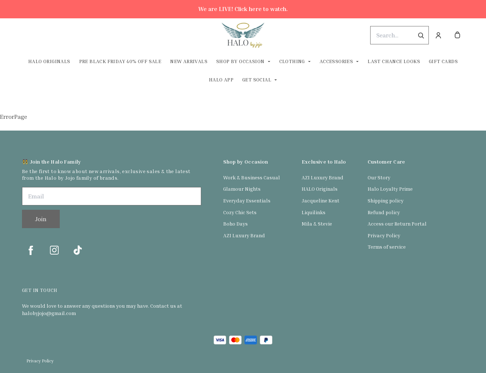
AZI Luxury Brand (244, 235)
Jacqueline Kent (320, 200)
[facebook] (31, 250)
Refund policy (384, 212)
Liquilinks (313, 212)
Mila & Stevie (317, 223)
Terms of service (387, 247)
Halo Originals (49, 61)
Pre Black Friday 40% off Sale (120, 61)
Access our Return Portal (397, 223)
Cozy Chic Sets (240, 212)
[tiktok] (77, 250)
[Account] (438, 35)
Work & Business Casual (251, 177)
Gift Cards (443, 61)
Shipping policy (386, 200)
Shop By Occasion (240, 61)
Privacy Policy (384, 235)
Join (41, 219)
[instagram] (54, 250)
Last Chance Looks (394, 61)
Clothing (292, 61)
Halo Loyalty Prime (390, 189)
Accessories (336, 61)
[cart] (457, 35)
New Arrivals (188, 61)
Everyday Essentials (246, 200)
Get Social (256, 79)
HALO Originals (320, 189)
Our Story (379, 177)
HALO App (221, 79)
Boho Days (235, 223)
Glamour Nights (242, 189)
